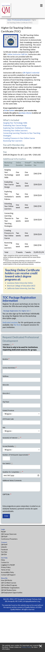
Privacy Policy (5, 567)
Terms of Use (5, 570)
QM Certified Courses (8, 583)
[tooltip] (11, 345)
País (4, 428)
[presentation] (19, 501)
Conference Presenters (9, 539)
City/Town (6, 402)
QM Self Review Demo (8, 590)
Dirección (6, 385)
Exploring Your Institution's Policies (17, 128)
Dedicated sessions (10, 323)
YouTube (4, 552)
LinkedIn (4, 547)
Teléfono (5, 376)
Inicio (9, 20)
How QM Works (6, 580)
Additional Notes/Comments (12, 480)
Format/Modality (9, 446)
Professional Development (21, 20)
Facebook (4, 549)
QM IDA (4, 554)
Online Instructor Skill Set (17, 54)
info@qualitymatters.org (31, 601)
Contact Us (5, 562)
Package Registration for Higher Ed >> (17, 311)
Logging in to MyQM (8, 565)
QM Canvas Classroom (8, 534)
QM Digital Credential (31, 73)
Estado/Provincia (8, 410)
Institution (7, 345)
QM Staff (4, 536)
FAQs (3, 560)
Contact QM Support (8, 575)
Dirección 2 (6, 393)
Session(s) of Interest (11, 438)
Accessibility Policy (7, 572)
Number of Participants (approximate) (15, 455)
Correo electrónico (9, 368)
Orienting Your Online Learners (15, 131)
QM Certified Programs (9, 585)
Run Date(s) (8, 464)
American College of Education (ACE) (21, 286)
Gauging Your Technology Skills (15, 123)
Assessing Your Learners (12, 141)
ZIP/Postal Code (8, 419)
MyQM (3, 532)
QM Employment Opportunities (11, 592)
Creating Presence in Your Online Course (19, 138)
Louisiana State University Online (20, 283)
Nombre (5, 359)
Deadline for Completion (12, 472)
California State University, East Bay (21, 288)
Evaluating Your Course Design (15, 125)
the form (17, 325)
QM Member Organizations (10, 588)
